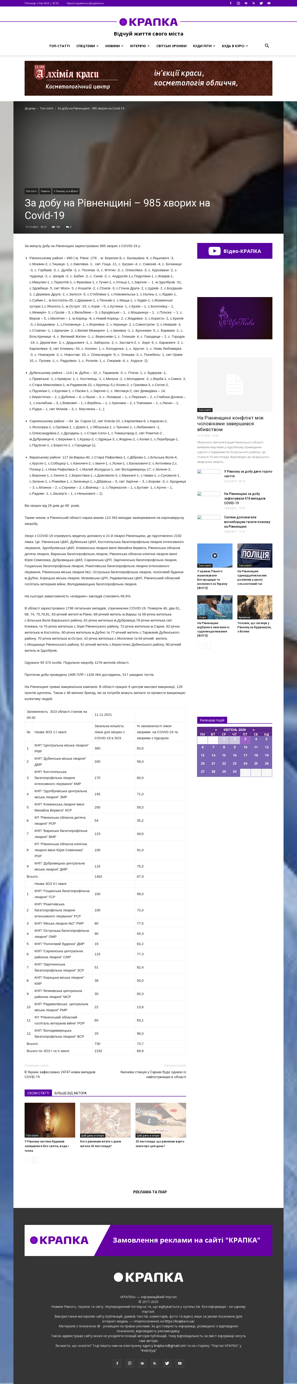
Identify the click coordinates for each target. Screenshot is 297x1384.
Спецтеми (87, 46)
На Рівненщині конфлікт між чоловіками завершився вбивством (230, 423)
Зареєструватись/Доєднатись (85, 3)
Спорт (202, 617)
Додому (30, 108)
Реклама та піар (150, 1191)
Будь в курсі (235, 46)
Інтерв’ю (140, 46)
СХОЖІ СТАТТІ (38, 1093)
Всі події (234, 792)
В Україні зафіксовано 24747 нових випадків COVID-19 (60, 1074)
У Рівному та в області (66, 191)
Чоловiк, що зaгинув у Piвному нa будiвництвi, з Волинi (254, 627)
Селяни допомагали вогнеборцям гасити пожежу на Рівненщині (247, 521)
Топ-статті (59, 46)
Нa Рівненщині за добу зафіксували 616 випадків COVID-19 (244, 498)
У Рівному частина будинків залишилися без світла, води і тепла (46, 1146)
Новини (114, 46)
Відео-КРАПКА (235, 250)
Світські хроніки (171, 46)
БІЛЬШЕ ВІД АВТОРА (71, 1093)
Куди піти (204, 46)
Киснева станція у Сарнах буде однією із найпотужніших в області (153, 1074)
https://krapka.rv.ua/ (179, 1321)
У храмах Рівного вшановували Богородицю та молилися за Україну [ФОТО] (212, 579)
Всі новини (212, 675)
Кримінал (244, 617)
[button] (266, 46)
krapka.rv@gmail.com (170, 1345)
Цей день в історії (92, 1135)
